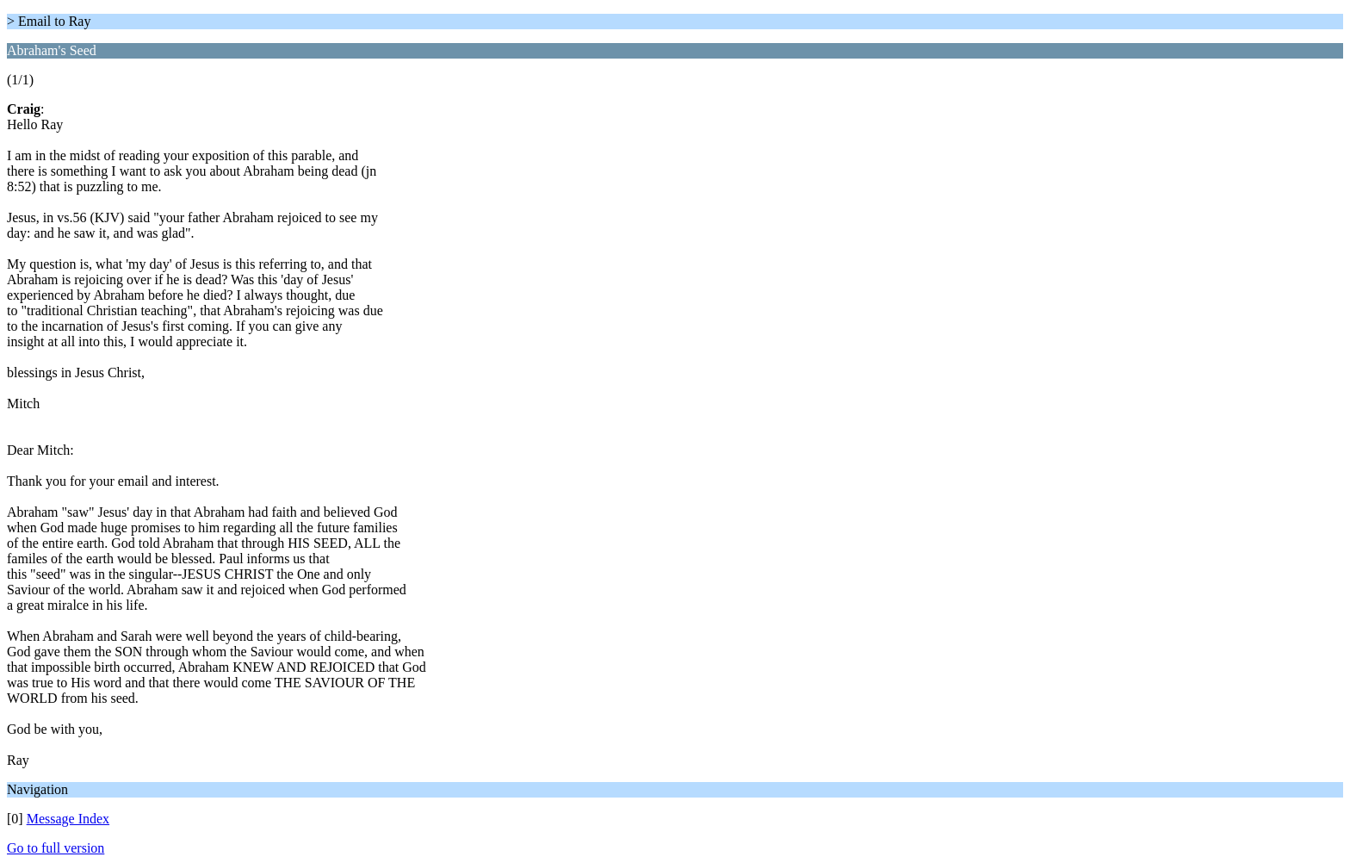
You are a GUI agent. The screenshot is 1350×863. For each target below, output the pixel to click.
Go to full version (55, 848)
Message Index (68, 818)
